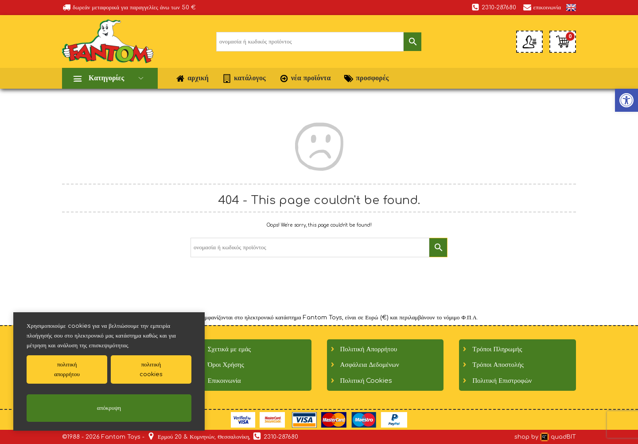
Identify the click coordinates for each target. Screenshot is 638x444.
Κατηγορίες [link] (106, 78)
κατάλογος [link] (244, 78)
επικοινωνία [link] (542, 7)
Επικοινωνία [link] (224, 381)
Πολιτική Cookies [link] (366, 381)
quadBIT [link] (558, 437)
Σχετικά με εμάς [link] (229, 349)
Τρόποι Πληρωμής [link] (497, 349)
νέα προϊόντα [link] (305, 78)
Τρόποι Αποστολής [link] (498, 365)
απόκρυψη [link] (109, 408)
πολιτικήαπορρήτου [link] (67, 369)
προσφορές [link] (366, 78)
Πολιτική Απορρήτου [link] (368, 349)
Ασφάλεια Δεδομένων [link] (369, 365)
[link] (571, 7)
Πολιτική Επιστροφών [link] (502, 381)
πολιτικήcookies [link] (151, 369)
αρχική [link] (192, 78)
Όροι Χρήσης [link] (226, 365)
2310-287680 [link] (493, 7)
